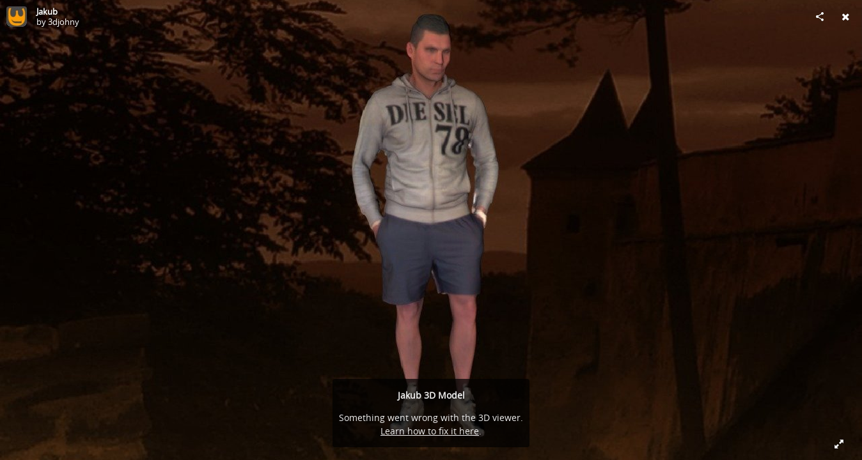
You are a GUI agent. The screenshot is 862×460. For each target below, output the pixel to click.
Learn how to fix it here (429, 431)
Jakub (47, 11)
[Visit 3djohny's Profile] (16, 16)
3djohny (63, 21)
